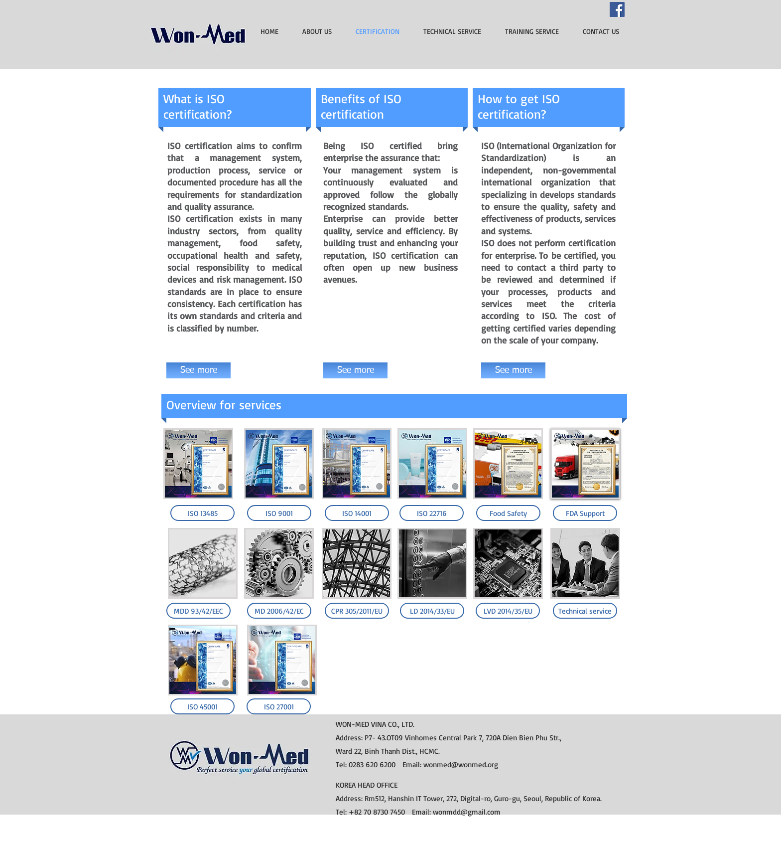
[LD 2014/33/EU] (432, 611)
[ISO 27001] (279, 706)
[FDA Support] (585, 513)
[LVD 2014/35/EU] (508, 611)
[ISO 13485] (202, 513)
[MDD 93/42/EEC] (198, 611)
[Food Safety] (508, 513)
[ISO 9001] (279, 513)
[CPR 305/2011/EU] (357, 611)
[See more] (198, 370)
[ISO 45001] (202, 706)
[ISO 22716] (431, 513)
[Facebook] (617, 9)
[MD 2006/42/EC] (279, 611)
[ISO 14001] (357, 513)
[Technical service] (585, 611)
